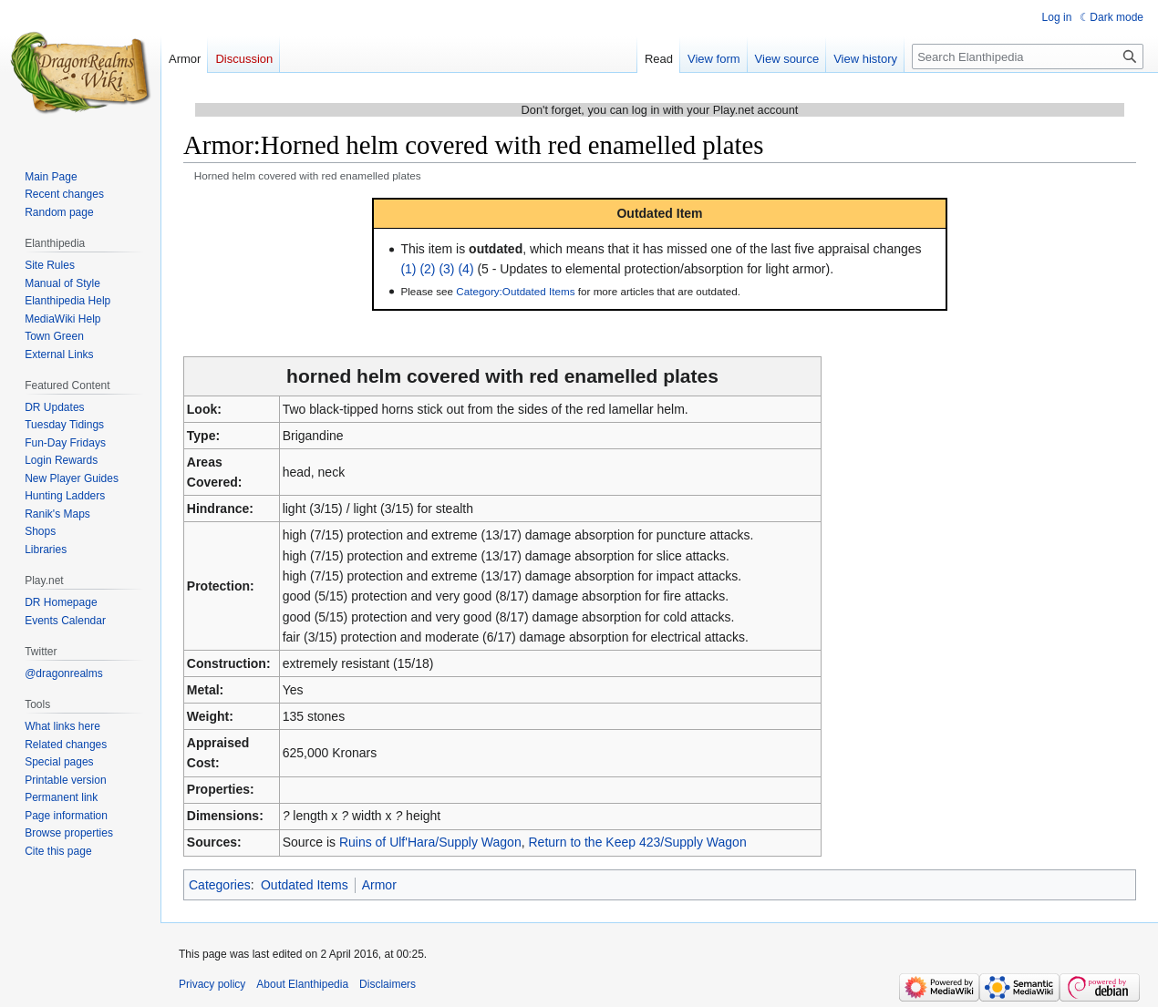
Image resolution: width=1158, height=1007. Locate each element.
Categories (220, 885)
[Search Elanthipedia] (1027, 56)
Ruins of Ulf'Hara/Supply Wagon (430, 842)
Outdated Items (304, 885)
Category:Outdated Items (515, 291)
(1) (408, 269)
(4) (465, 269)
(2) (427, 269)
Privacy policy (212, 984)
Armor (379, 885)
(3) (446, 269)
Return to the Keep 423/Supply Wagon (637, 842)
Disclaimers (387, 984)
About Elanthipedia (302, 984)
